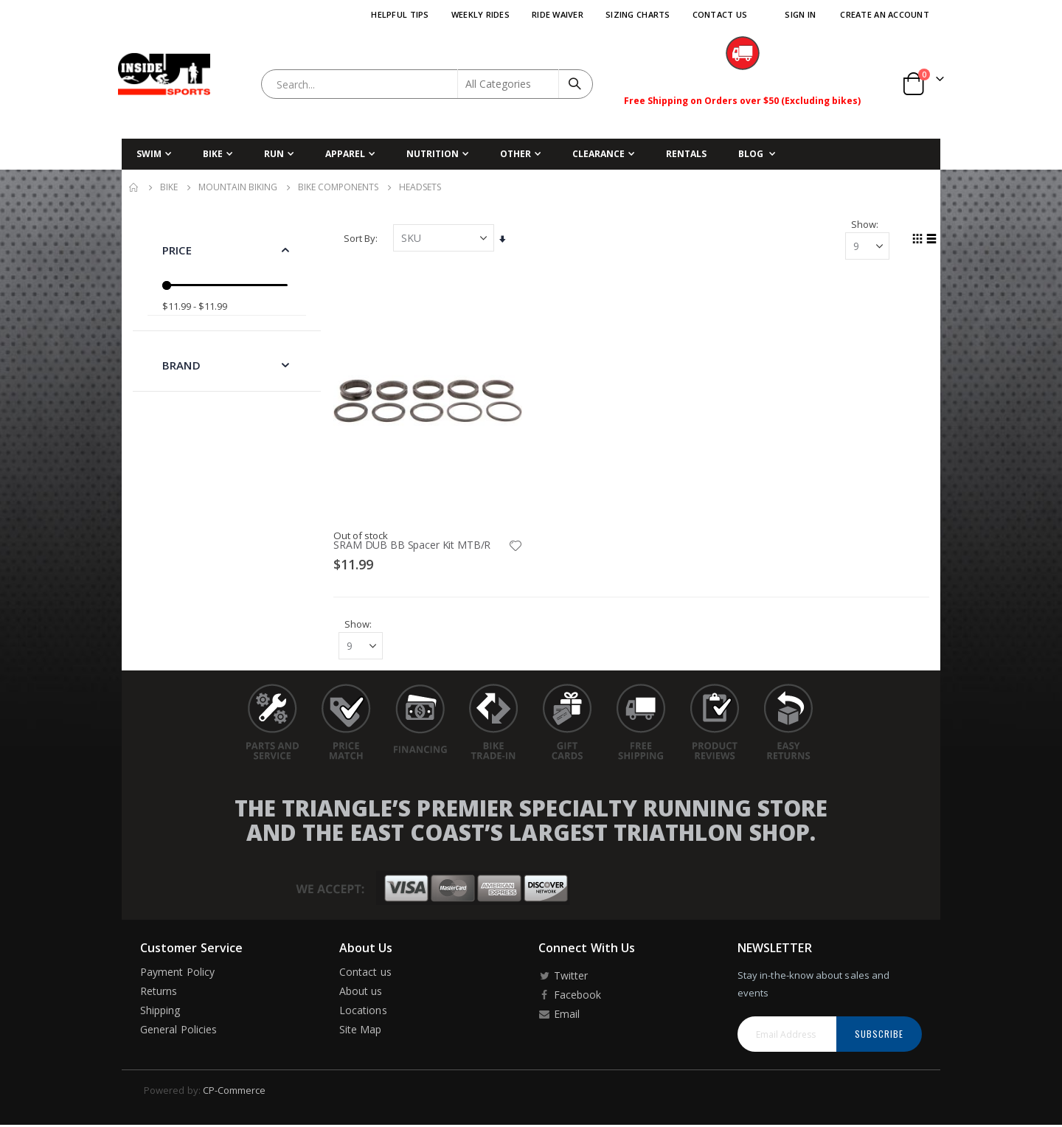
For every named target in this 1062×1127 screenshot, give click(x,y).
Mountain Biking (237, 187)
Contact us (365, 974)
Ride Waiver (557, 14)
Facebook (569, 997)
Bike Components (338, 187)
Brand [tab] (181, 365)
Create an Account (884, 14)
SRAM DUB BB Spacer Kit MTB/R (414, 545)
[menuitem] (756, 154)
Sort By (362, 239)
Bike (169, 187)
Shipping (160, 1012)
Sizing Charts (637, 14)
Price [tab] (177, 250)
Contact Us (720, 14)
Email (559, 1016)
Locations (363, 1012)
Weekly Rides (480, 14)
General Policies (178, 1031)
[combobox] (427, 84)
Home (134, 187)
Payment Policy (177, 974)
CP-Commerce (234, 1092)
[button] (516, 546)
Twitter (563, 978)
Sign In (800, 14)
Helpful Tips (399, 14)
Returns (158, 993)
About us (361, 993)
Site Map (360, 1031)
